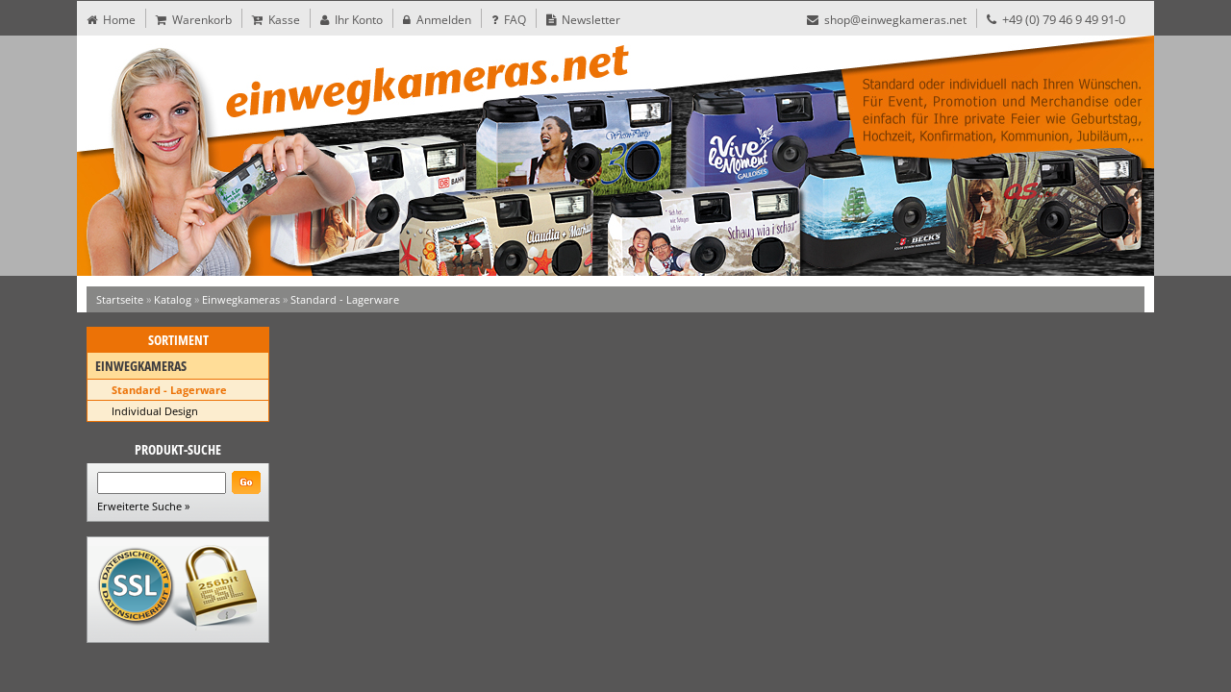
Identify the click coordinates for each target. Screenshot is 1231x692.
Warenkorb (194, 20)
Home (111, 20)
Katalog (172, 299)
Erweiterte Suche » (143, 506)
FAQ (508, 20)
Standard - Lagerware (344, 299)
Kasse (276, 20)
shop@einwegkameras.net (887, 20)
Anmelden (437, 20)
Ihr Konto (351, 20)
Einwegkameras (241, 299)
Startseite (119, 299)
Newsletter (583, 20)
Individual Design (155, 411)
